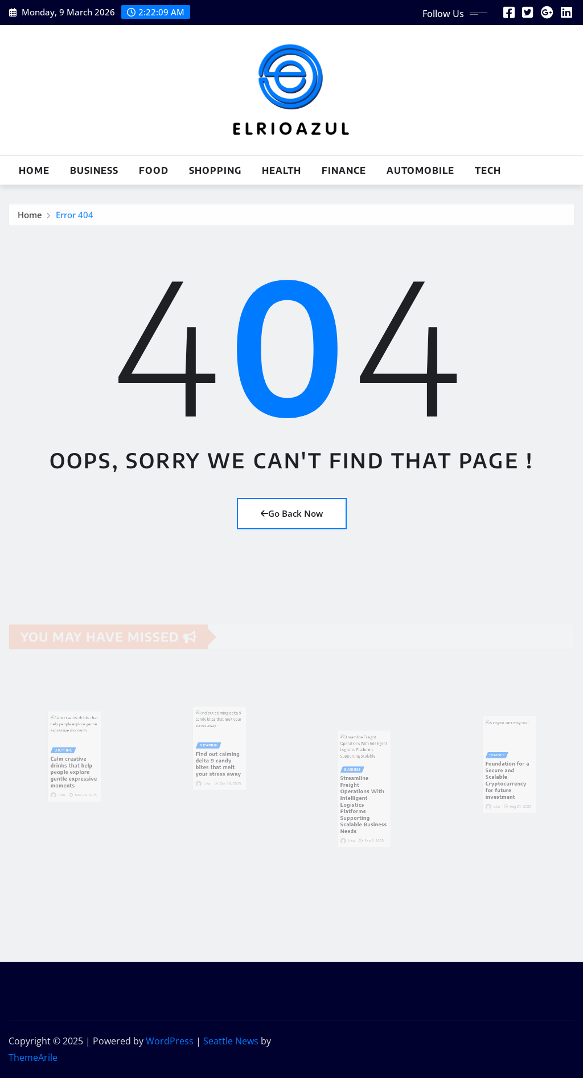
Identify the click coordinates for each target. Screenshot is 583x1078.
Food (154, 170)
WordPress (170, 1041)
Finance (344, 170)
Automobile (420, 170)
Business (94, 170)
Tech (488, 170)
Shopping (215, 170)
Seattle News (230, 1041)
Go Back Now (292, 513)
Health (281, 170)
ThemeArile (33, 1057)
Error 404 (74, 217)
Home (34, 170)
